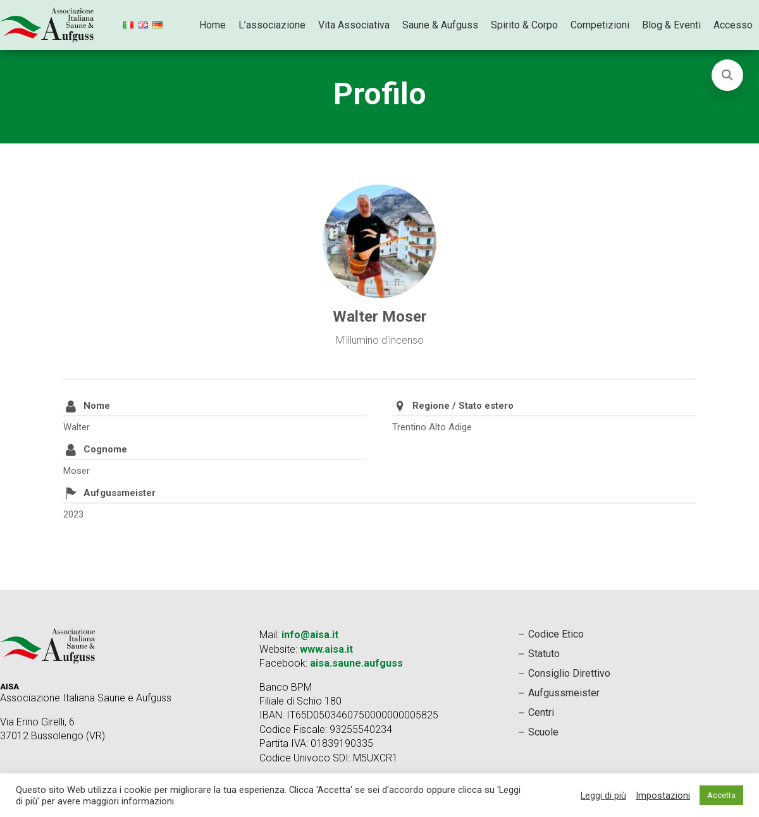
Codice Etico (556, 634)
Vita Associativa (354, 25)
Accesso (733, 25)
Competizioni (600, 25)
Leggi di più (603, 795)
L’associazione (271, 25)
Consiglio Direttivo (569, 673)
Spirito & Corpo (524, 25)
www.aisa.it (326, 649)
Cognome (105, 449)
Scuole (543, 732)
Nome (96, 405)
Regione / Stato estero (463, 405)
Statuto (544, 654)
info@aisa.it (309, 635)
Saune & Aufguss (440, 25)
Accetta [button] (721, 795)
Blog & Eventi (671, 25)
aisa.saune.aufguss (356, 663)
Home (212, 25)
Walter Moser (380, 316)
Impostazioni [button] (663, 795)
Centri (541, 712)
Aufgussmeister (119, 493)
